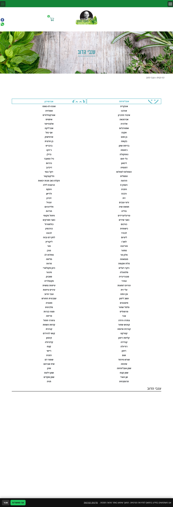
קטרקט (123, 333)
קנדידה (124, 342)
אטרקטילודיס (49, 115)
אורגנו (124, 110)
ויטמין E (124, 184)
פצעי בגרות (49, 311)
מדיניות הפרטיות (91, 502)
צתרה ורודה (124, 320)
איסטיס (49, 119)
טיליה (124, 211)
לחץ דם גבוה (49, 237)
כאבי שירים (124, 219)
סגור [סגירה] (6, 502)
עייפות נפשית (49, 285)
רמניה (49, 355)
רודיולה (124, 346)
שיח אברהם (49, 363)
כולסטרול (49, 224)
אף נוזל (49, 132)
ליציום (124, 237)
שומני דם (49, 359)
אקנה (124, 132)
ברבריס (49, 145)
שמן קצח (124, 372)
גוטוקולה (124, 154)
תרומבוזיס (124, 381)
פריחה (49, 315)
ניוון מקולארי (49, 267)
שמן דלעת (49, 372)
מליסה (49, 259)
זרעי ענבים (124, 202)
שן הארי (124, 377)
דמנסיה (123, 167)
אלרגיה (124, 123)
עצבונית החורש (49, 298)
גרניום (49, 163)
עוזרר (124, 280)
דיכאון (124, 163)
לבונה (49, 233)
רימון (124, 350)
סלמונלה (124, 272)
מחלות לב (49, 254)
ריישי (49, 350)
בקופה (124, 141)
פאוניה (49, 302)
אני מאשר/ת (18, 502)
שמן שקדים (49, 377)
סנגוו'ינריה (124, 276)
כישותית (124, 228)
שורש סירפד (124, 359)
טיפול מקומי (49, 215)
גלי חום (123, 158)
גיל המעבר (49, 158)
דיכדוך (49, 167)
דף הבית (160, 77)
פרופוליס (124, 311)
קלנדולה (49, 342)
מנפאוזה (124, 259)
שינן (49, 368)
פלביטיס (49, 307)
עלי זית (124, 289)
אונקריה (124, 106)
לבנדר (124, 233)
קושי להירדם (49, 333)
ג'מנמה (124, 150)
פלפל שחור (124, 307)
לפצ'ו (124, 241)
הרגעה (124, 180)
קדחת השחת (49, 324)
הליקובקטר (49, 176)
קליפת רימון (124, 337)
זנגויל (49, 202)
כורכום (124, 224)
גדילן (49, 154)
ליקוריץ (49, 241)
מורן (49, 250)
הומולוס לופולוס (124, 171)
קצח (49, 346)
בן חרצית (49, 141)
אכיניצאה (124, 119)
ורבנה (124, 193)
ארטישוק (49, 136)
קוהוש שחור (124, 324)
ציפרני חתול (49, 320)
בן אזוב (124, 136)
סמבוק (49, 276)
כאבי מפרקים (49, 219)
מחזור (124, 250)
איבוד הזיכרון (124, 115)
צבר (124, 315)
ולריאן (49, 193)
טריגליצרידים (124, 215)
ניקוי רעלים (124, 267)
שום (124, 355)
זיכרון (48, 198)
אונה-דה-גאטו (49, 106)
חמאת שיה (124, 206)
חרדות (49, 211)
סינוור (49, 272)
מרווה (49, 263)
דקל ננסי (49, 171)
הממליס (124, 176)
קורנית (49, 329)
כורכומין (49, 228)
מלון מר (124, 254)
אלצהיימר (49, 123)
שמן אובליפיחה (124, 368)
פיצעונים (124, 302)
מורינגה (124, 246)
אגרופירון (49, 101)
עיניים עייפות (49, 289)
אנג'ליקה (49, 128)
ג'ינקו (49, 150)
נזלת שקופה (124, 263)
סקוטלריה (49, 280)
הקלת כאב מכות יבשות (49, 180)
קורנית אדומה (124, 329)
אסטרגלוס (124, 128)
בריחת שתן (124, 145)
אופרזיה (49, 110)
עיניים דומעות (124, 285)
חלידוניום (49, 206)
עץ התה (124, 294)
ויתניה (124, 189)
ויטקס (49, 189)
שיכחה (124, 363)
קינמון (49, 337)
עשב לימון (124, 298)
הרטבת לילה (49, 184)
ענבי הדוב (49, 294)
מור (49, 246)
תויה (49, 381)
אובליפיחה (124, 101)
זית (124, 198)
